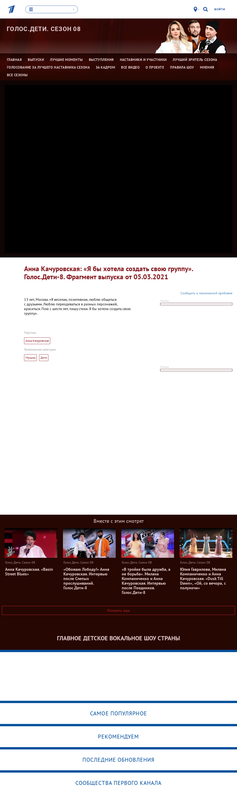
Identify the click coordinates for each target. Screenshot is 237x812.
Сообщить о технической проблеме (206, 293)
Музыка (30, 358)
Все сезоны (17, 75)
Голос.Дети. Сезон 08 (44, 28)
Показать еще (118, 610)
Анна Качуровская (37, 341)
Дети (44, 358)
